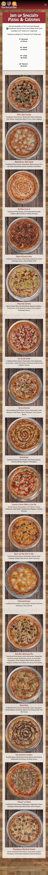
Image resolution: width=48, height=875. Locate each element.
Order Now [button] (24, 873)
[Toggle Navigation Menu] (45, 5)
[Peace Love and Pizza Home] (9, 4)
